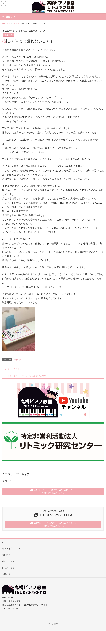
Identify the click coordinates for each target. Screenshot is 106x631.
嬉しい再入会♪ (14, 369)
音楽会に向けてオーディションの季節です (26, 376)
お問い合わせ (8, 574)
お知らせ (8, 35)
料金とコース (8, 561)
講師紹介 (6, 555)
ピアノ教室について (11, 548)
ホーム (5, 542)
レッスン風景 (8, 568)
